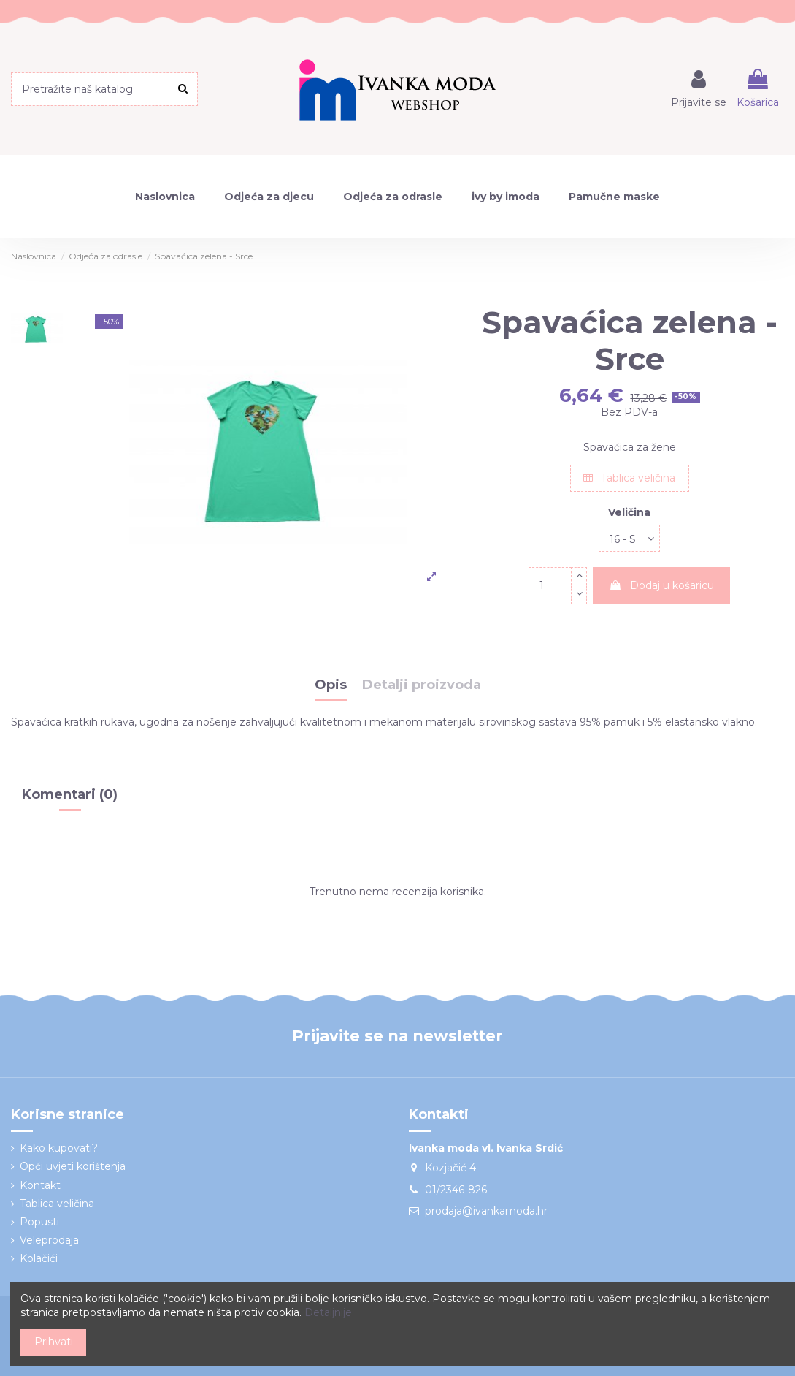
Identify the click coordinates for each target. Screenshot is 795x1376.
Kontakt (40, 1185)
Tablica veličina (629, 477)
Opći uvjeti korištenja (73, 1166)
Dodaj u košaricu (661, 585)
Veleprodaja (49, 1240)
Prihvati (53, 1341)
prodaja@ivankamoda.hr (486, 1210)
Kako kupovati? (59, 1148)
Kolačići (39, 1258)
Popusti (39, 1221)
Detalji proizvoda (421, 685)
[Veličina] (629, 538)
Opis (331, 685)
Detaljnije (328, 1312)
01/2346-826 (456, 1189)
